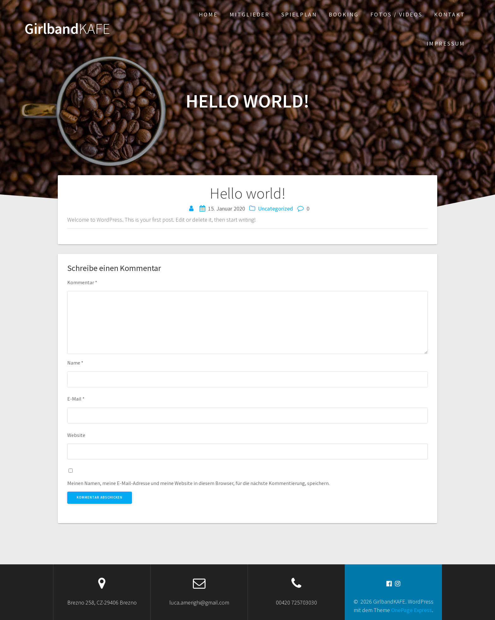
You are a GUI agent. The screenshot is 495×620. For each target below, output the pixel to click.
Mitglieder (250, 14)
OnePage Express (411, 610)
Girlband (67, 28)
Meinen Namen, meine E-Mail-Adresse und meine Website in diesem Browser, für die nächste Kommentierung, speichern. (198, 483)
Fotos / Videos (396, 14)
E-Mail (76, 399)
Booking (344, 14)
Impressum (445, 43)
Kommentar (82, 282)
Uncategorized (275, 208)
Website (76, 435)
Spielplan (299, 14)
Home (208, 14)
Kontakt (449, 14)
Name (75, 362)
